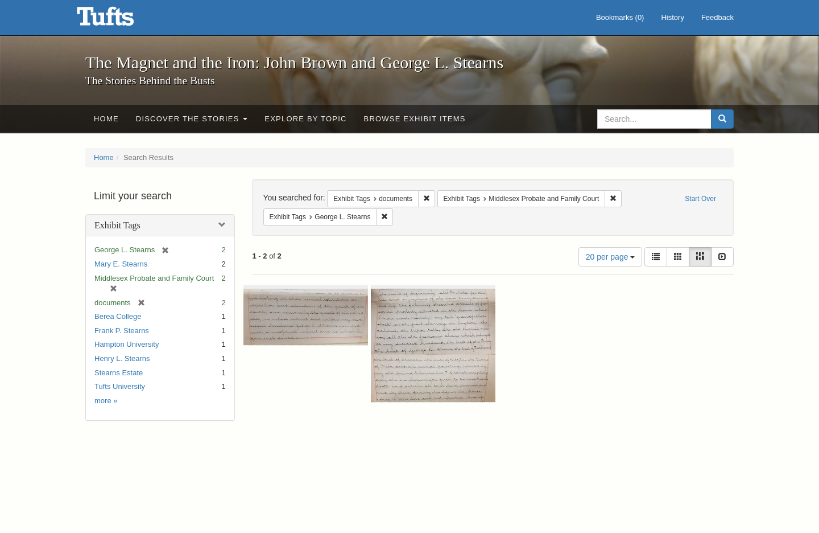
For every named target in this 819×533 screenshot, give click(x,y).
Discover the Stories (192, 118)
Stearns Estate (118, 372)
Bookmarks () (620, 17)
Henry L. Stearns (122, 358)
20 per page (610, 256)
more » (105, 400)
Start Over (700, 199)
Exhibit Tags (117, 225)
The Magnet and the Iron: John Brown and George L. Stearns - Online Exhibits (119, 20)
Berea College (117, 316)
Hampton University (126, 344)
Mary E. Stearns (120, 264)
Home (106, 118)
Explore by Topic (305, 118)
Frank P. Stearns (121, 330)
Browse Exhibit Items (415, 118)
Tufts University (119, 386)
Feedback (717, 17)
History (672, 17)
